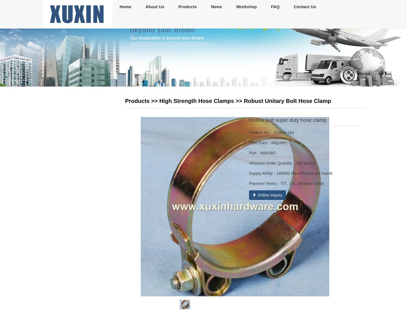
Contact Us (305, 6)
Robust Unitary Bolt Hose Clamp (287, 101)
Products (187, 6)
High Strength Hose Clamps (196, 101)
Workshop (246, 6)
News (216, 6)
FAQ (275, 6)
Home (125, 6)
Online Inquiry (267, 195)
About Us (155, 6)
